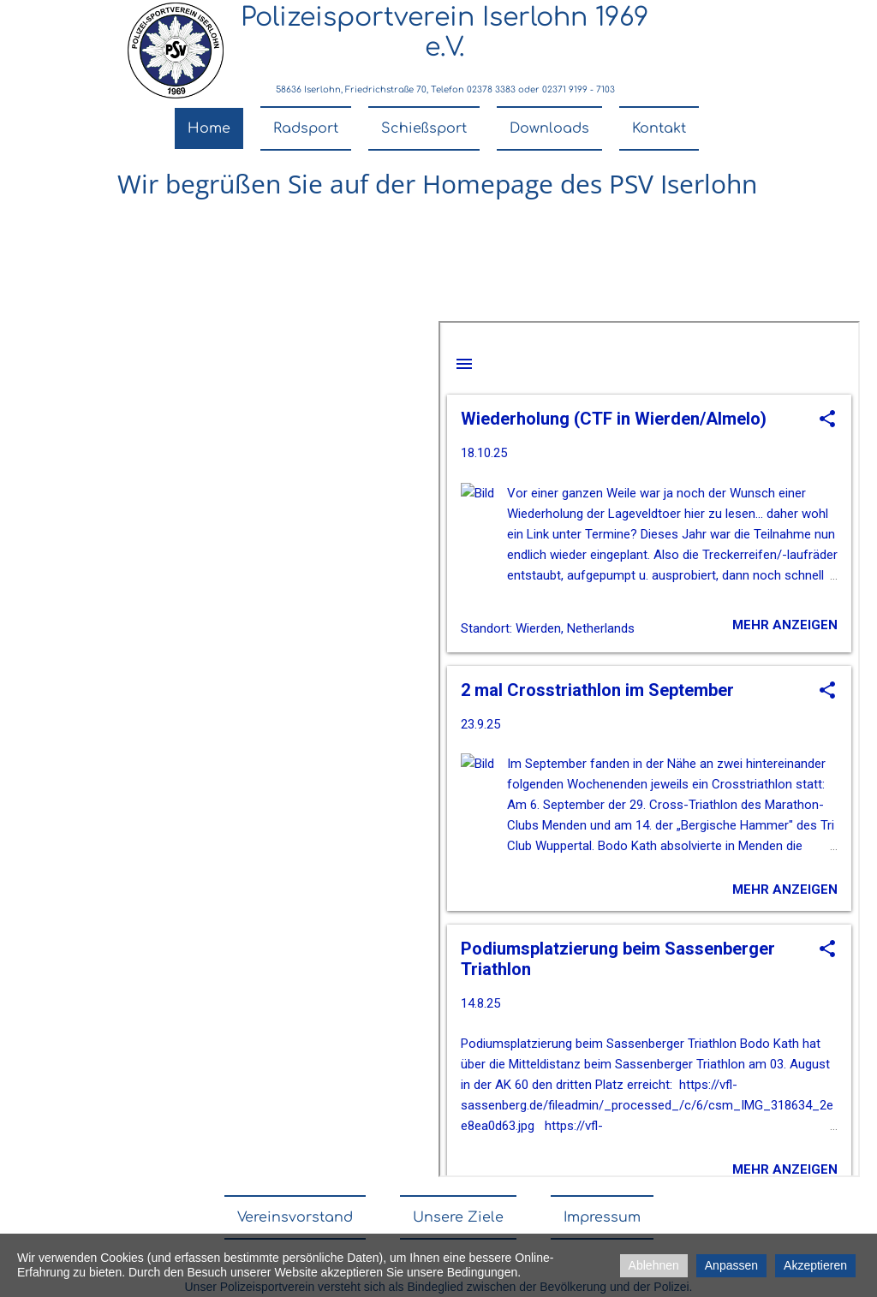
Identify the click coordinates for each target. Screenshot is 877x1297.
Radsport (305, 128)
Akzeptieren (815, 1265)
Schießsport (424, 128)
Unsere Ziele (458, 1217)
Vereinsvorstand (295, 1217)
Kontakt (659, 128)
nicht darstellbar (649, 749)
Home (209, 128)
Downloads (549, 128)
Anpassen (731, 1265)
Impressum (602, 1217)
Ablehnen (654, 1265)
